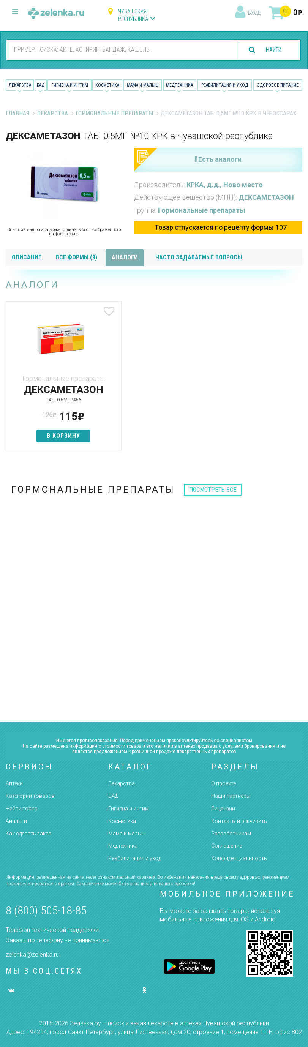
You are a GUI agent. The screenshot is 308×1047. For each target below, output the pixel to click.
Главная (17, 113)
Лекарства (20, 85)
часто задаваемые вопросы (198, 257)
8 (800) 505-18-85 (46, 910)
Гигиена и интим (128, 808)
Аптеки (14, 783)
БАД (40, 85)
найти (271, 50)
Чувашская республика (133, 15)
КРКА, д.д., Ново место (224, 185)
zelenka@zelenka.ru (32, 954)
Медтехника (179, 85)
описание (26, 257)
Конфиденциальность (239, 858)
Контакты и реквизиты (239, 821)
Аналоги (16, 821)
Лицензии (223, 808)
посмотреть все (212, 489)
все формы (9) (76, 257)
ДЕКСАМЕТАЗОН (266, 197)
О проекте (223, 783)
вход (254, 13)
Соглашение (226, 846)
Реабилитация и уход (224, 85)
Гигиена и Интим (69, 85)
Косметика (107, 85)
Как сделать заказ (28, 834)
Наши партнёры (230, 796)
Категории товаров (30, 796)
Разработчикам (231, 834)
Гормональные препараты (114, 113)
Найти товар (22, 808)
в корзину (54, 435)
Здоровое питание (278, 85)
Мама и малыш (143, 85)
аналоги (125, 257)
